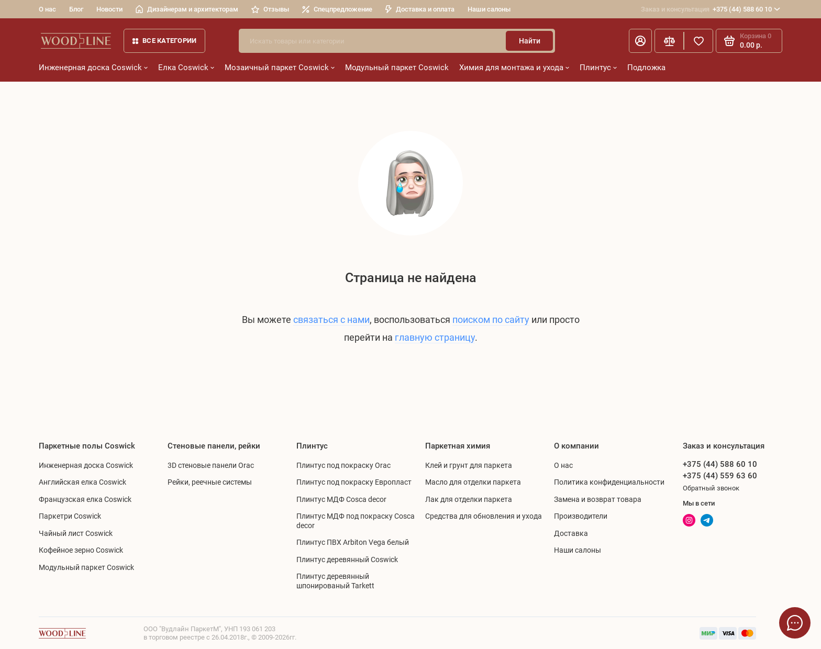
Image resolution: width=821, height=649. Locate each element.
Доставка (571, 533)
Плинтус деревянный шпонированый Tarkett (335, 581)
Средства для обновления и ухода (483, 516)
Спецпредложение (337, 9)
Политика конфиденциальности (609, 482)
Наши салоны (489, 9)
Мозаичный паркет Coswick (280, 67)
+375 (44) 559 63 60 (720, 475)
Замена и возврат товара (597, 499)
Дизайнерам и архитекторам (187, 9)
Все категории (164, 40)
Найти (529, 41)
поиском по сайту (490, 319)
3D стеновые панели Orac (211, 465)
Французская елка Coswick (85, 499)
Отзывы (270, 9)
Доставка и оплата (419, 9)
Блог (76, 9)
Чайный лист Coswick (76, 533)
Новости (109, 9)
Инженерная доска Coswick (93, 67)
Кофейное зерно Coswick (81, 550)
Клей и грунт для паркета (468, 465)
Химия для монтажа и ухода (514, 67)
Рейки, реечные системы (210, 482)
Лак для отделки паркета (468, 499)
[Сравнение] (669, 41)
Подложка (646, 67)
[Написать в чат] (795, 623)
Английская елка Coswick (82, 482)
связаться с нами (331, 319)
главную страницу (435, 337)
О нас (47, 9)
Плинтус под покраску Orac (343, 465)
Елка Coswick (186, 67)
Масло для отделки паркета (473, 482)
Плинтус (598, 67)
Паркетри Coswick (70, 516)
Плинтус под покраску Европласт (354, 482)
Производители (580, 516)
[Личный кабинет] (640, 41)
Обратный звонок (711, 488)
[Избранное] (698, 41)
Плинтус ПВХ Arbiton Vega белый (352, 542)
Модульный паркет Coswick (397, 67)
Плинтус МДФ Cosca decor (341, 499)
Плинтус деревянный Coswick (347, 559)
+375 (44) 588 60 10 (710, 9)
